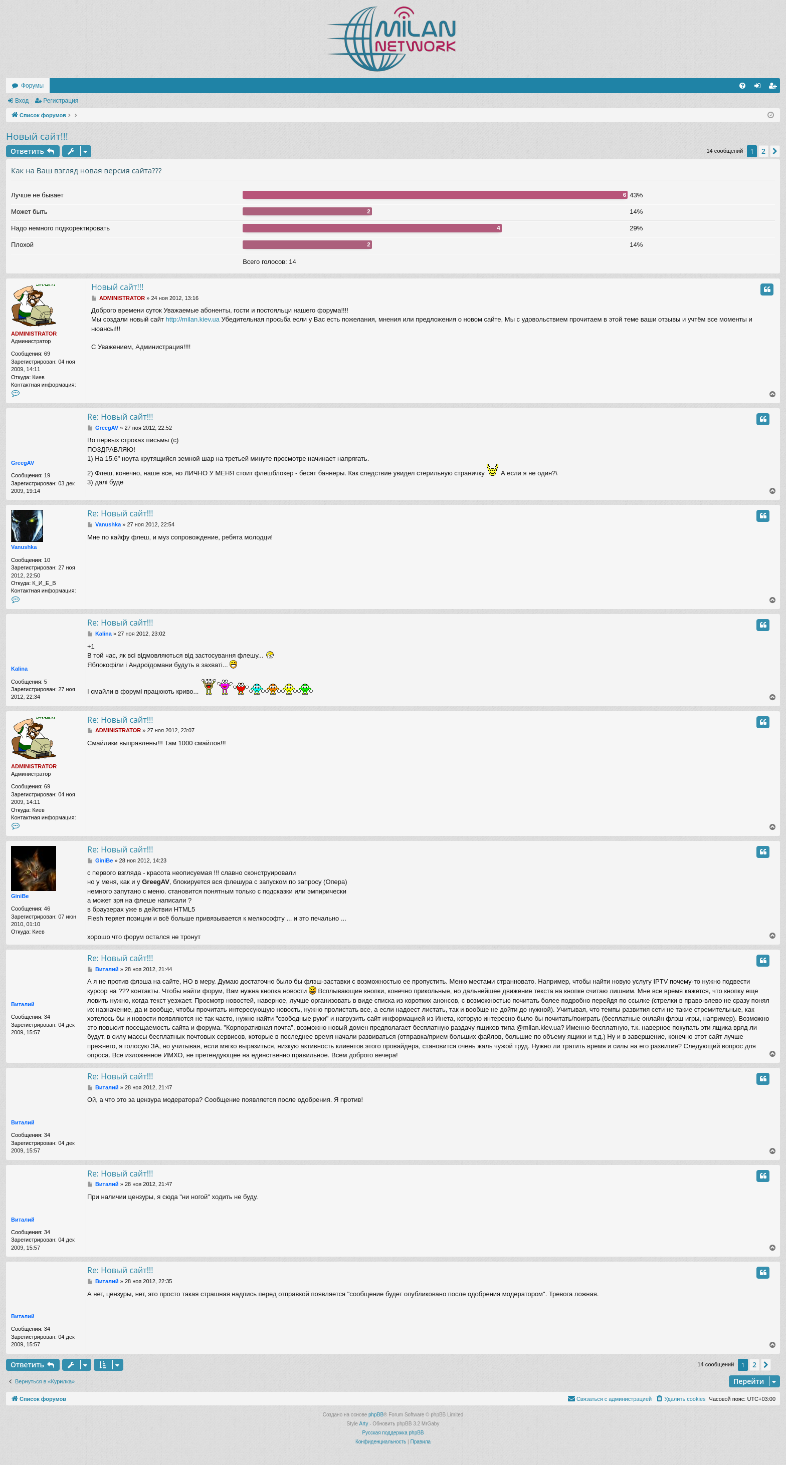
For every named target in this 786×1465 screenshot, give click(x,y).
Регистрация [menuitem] (774, 87)
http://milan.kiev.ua (193, 319)
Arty (363, 1423)
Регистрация (60, 100)
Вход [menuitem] (759, 87)
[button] (775, 151)
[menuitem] (742, 85)
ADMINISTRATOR (34, 334)
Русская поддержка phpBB (393, 1432)
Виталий (23, 1004)
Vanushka (24, 547)
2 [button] (763, 151)
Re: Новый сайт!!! (120, 417)
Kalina (19, 669)
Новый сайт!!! (37, 136)
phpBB (375, 1414)
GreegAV (22, 463)
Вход (22, 100)
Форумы (32, 85)
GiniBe (20, 896)
